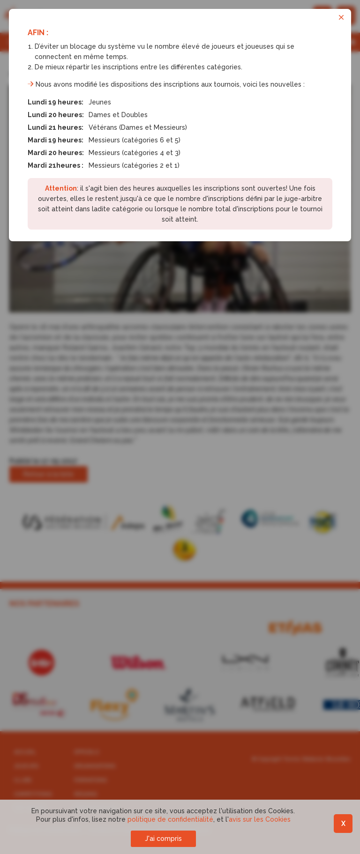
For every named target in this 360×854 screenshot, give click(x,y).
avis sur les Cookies (260, 819)
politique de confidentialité (170, 819)
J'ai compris (163, 838)
